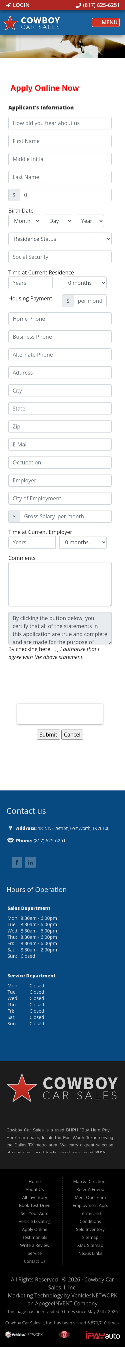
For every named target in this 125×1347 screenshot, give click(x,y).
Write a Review (34, 1245)
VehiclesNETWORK (94, 1295)
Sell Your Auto (34, 1213)
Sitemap (90, 1237)
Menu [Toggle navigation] (106, 22)
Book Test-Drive (34, 1205)
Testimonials (34, 1237)
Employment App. (90, 1205)
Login (18, 5)
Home (35, 1181)
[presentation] (60, 714)
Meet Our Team (90, 1197)
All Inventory (34, 1197)
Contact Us (35, 1261)
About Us (35, 1189)
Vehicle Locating (35, 1221)
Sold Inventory (90, 1229)
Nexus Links (90, 1253)
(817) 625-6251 (98, 5)
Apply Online (34, 1229)
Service (35, 1253)
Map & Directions (90, 1181)
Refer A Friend (90, 1189)
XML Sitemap (90, 1245)
